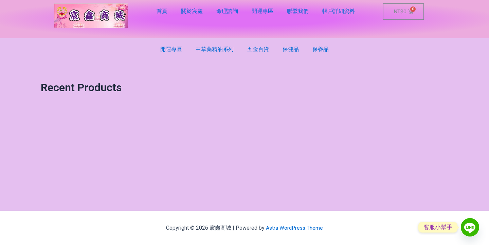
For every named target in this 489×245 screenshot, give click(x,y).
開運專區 (262, 11)
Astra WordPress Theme (294, 228)
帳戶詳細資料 (338, 11)
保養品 (320, 49)
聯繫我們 (298, 11)
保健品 (291, 49)
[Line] (470, 227)
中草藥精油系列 (215, 49)
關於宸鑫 (192, 11)
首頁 (162, 11)
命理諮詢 (227, 11)
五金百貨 (258, 49)
